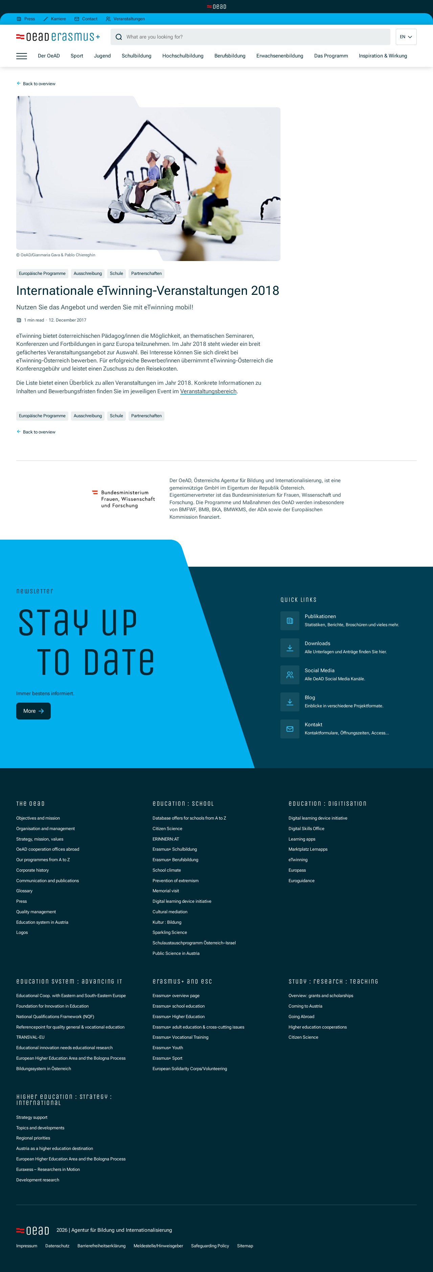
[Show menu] (21, 56)
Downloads (317, 643)
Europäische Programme (42, 273)
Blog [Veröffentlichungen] (310, 697)
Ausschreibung (88, 273)
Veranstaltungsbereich (208, 391)
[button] (406, 37)
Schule (116, 273)
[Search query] (250, 37)
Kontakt (313, 725)
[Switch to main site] (216, 6)
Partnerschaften (146, 273)
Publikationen (346, 616)
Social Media (320, 670)
